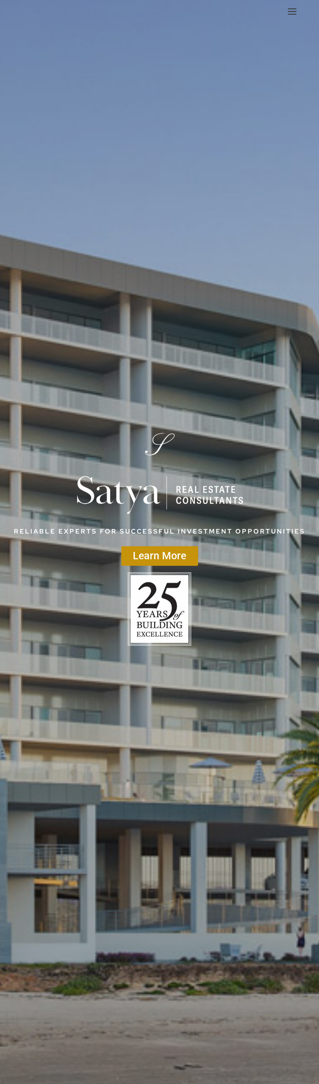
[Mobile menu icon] (292, 11)
